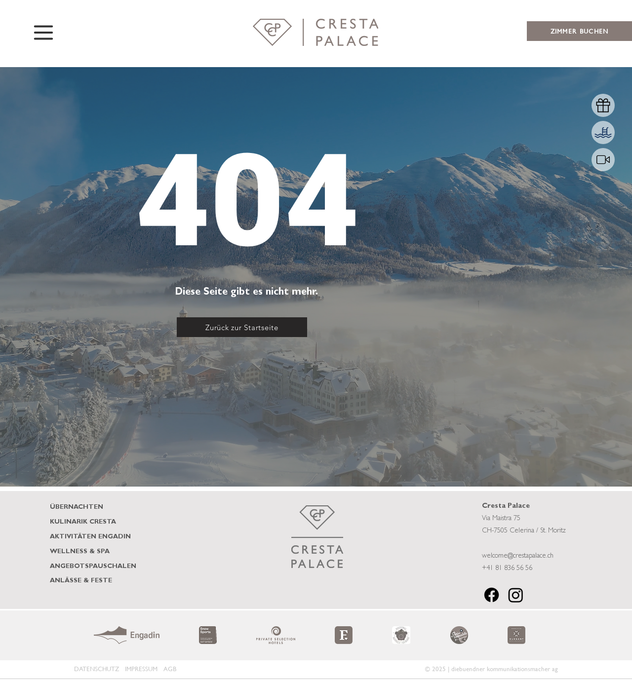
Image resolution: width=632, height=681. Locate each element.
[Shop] (603, 105)
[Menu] (43, 32)
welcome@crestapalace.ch (517, 556)
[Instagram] (515, 595)
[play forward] (526, 635)
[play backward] (106, 635)
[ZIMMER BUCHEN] (579, 31)
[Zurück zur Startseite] (242, 327)
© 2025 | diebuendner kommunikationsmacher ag (491, 668)
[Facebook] (491, 595)
